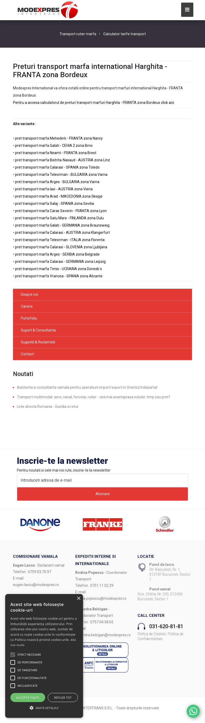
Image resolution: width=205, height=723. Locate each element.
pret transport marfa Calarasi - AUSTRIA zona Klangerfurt (62, 232)
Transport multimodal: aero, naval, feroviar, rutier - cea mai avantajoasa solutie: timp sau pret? (93, 397)
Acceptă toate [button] (27, 697)
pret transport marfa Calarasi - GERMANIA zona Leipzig (60, 261)
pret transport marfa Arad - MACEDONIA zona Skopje (58, 196)
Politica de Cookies (152, 634)
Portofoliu (29, 318)
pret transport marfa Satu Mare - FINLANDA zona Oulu (59, 218)
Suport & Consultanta (38, 330)
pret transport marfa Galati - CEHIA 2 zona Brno (54, 145)
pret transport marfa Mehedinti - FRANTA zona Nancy (59, 138)
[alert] (44, 656)
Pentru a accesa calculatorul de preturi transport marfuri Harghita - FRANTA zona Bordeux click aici (93, 102)
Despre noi (29, 294)
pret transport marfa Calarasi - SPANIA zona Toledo (57, 167)
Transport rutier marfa (77, 34)
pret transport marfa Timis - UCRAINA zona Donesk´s (58, 269)
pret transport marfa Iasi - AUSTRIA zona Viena (54, 189)
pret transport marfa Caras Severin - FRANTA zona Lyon (61, 211)
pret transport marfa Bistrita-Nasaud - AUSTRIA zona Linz (62, 160)
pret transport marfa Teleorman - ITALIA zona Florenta (60, 240)
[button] (13, 654)
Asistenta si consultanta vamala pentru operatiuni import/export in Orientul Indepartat (87, 387)
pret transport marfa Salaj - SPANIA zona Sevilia (54, 203)
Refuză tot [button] (63, 697)
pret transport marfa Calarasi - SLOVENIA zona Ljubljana (61, 247)
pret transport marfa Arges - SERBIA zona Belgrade (57, 254)
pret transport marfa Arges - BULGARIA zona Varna (57, 182)
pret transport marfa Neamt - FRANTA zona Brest (55, 153)
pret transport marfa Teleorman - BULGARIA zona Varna (61, 174)
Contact (27, 354)
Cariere (27, 306)
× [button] (78, 599)
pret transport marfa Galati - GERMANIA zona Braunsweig (62, 225)
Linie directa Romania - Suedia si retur (48, 406)
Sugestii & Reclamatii (38, 342)
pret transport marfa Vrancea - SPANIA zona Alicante (58, 276)
